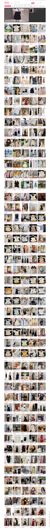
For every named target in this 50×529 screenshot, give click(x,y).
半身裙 (29, 360)
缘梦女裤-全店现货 (21, 4)
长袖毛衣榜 (18, 4)
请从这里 (6, 0)
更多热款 (44, 23)
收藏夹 (30, 0)
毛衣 (35, 360)
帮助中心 (39, 0)
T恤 (16, 360)
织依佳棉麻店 (32, 4)
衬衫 (25, 360)
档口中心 (33, 0)
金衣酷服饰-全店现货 (26, 4)
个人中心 (28, 0)
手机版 (36, 0)
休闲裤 (23, 360)
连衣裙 (10, 360)
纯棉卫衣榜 (16, 4)
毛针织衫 (19, 360)
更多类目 (44, 360)
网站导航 (41, 0)
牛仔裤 (32, 360)
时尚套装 (13, 360)
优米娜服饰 (29, 4)
